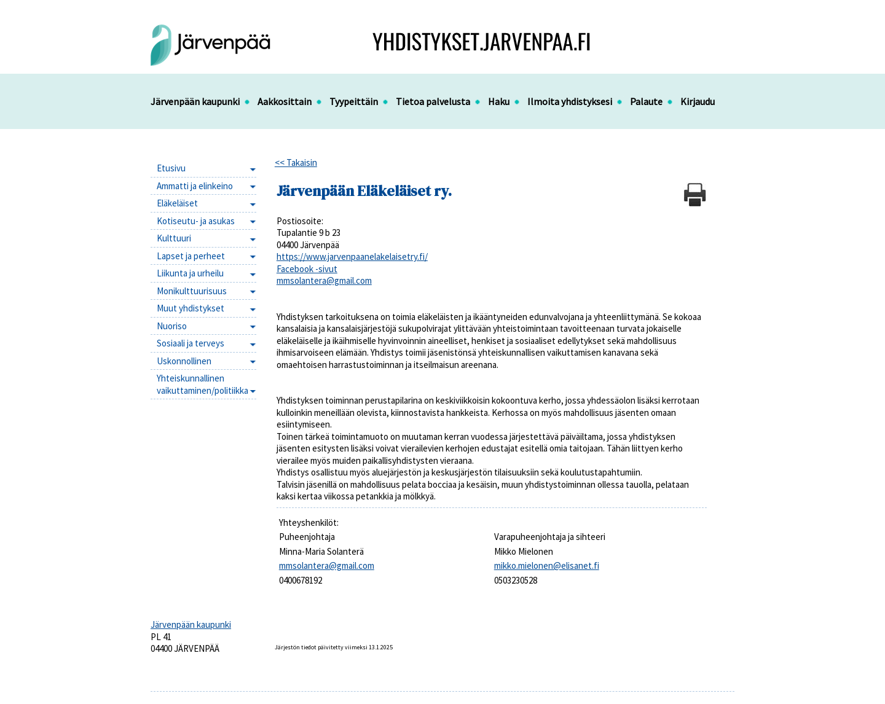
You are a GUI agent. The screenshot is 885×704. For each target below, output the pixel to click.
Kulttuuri (174, 238)
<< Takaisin (296, 162)
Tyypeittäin (353, 101)
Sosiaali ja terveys (190, 343)
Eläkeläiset (177, 203)
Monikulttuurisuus (192, 291)
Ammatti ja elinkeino (195, 186)
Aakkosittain (285, 101)
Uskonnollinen (184, 361)
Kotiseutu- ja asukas (196, 221)
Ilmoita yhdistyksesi (569, 101)
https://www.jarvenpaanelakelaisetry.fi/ (352, 256)
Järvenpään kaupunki (195, 101)
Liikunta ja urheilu (190, 273)
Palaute (646, 101)
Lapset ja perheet (191, 256)
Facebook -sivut (307, 269)
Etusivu (171, 168)
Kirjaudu (697, 101)
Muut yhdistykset (190, 308)
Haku (498, 101)
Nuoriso (172, 326)
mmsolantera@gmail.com (324, 280)
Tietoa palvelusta (433, 101)
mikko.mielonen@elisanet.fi (546, 565)
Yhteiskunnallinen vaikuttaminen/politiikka (202, 384)
